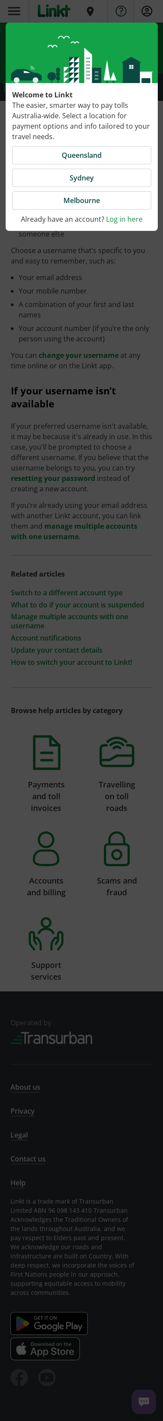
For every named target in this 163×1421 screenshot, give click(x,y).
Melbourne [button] (81, 200)
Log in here (124, 219)
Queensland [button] (82, 155)
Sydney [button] (82, 178)
